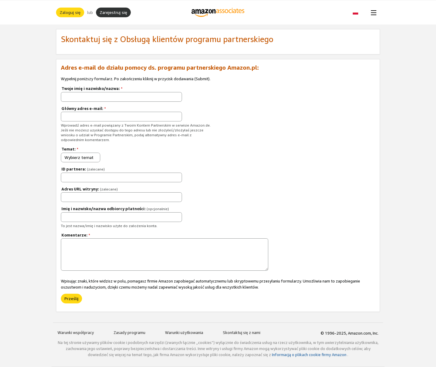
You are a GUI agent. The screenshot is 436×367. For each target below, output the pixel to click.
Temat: (69, 149)
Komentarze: (75, 235)
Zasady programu (129, 332)
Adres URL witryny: (89, 189)
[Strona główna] (218, 12)
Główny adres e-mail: (83, 108)
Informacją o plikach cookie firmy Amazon (309, 354)
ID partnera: (83, 169)
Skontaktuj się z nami (241, 332)
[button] (358, 12)
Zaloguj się (70, 12)
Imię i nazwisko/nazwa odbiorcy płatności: (115, 208)
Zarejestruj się (113, 12)
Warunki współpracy (76, 332)
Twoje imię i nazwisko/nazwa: (92, 88)
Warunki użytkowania (184, 332)
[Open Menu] (372, 12)
